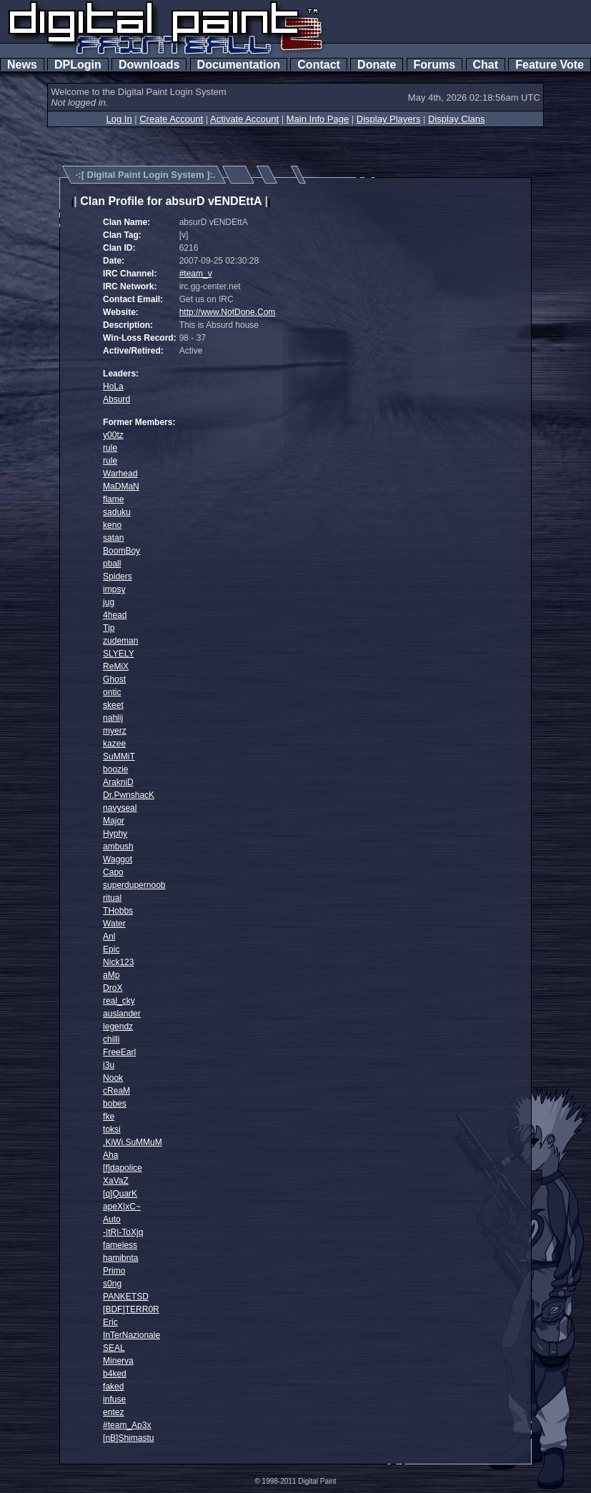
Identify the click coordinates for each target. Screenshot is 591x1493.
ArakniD (118, 782)
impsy (114, 589)
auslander (122, 1014)
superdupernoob (134, 885)
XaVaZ (116, 1181)
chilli (111, 1039)
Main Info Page (318, 119)
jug (108, 602)
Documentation (239, 65)
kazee (114, 744)
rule (110, 448)
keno (112, 525)
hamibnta (120, 1258)
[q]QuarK (120, 1194)
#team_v (195, 274)
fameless (120, 1245)
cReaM (116, 1091)
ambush (118, 847)
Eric (110, 1322)
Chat (486, 65)
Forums (434, 65)
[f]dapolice (122, 1168)
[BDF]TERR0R (131, 1309)
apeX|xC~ (122, 1207)
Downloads (149, 65)
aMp (111, 975)
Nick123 (118, 962)
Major (113, 821)
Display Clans (456, 119)
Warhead (120, 474)
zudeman (120, 641)
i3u (108, 1065)
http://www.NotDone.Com (227, 312)
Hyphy (115, 834)
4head (114, 615)
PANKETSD (126, 1297)
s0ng (112, 1284)
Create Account (171, 119)
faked (113, 1387)
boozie (115, 769)
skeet (113, 705)
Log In (118, 119)
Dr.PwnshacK (128, 795)
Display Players (389, 119)
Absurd (116, 399)
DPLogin (78, 65)
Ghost (114, 679)
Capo (113, 872)
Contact (318, 65)
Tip (108, 628)
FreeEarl (119, 1052)
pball (112, 564)
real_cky (119, 1001)
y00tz (113, 435)
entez (113, 1412)
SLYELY (118, 654)
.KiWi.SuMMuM (132, 1142)
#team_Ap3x (127, 1425)
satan (113, 538)
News (22, 65)
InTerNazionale (131, 1335)
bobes (114, 1104)
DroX (112, 988)
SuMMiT (119, 757)
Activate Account (244, 119)
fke (108, 1117)
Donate (376, 65)
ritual (112, 898)
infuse (114, 1399)
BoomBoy (121, 551)
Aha (110, 1155)
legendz (118, 1027)
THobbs (118, 911)
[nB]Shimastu (128, 1438)
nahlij (113, 718)
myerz (114, 731)
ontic (112, 692)
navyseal (119, 808)
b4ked (114, 1374)
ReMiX (116, 666)
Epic (111, 949)
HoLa (113, 386)
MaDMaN (121, 486)
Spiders (117, 576)
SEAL (114, 1348)
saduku (117, 512)
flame (113, 499)
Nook (113, 1078)
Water (114, 924)
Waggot (117, 859)
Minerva (118, 1361)
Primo (114, 1271)
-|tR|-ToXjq (123, 1232)
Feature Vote (549, 65)
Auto (112, 1219)
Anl (109, 937)
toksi (112, 1129)
